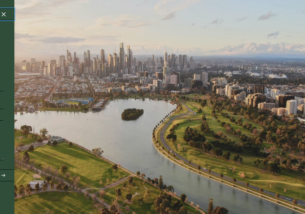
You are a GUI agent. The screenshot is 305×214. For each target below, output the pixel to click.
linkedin (142, 184)
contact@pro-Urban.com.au (25, 193)
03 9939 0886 (24, 184)
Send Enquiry (137, 175)
